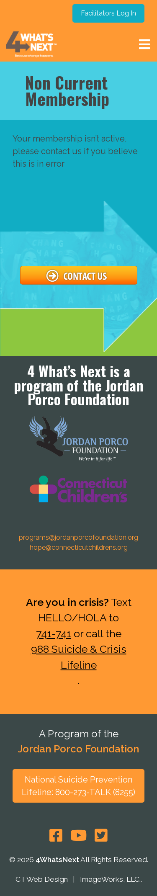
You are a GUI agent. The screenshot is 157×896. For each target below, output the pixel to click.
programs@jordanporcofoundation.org (78, 537)
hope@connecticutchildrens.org (79, 547)
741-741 (53, 633)
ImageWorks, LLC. (110, 879)
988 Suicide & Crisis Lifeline (78, 657)
